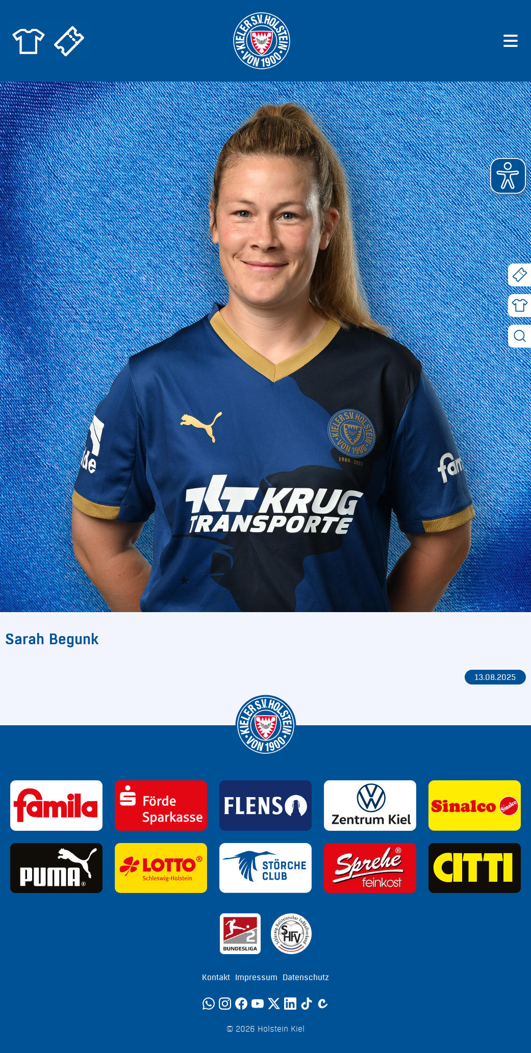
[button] (508, 176)
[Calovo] (323, 1003)
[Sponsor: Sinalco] (474, 805)
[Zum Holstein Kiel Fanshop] (28, 40)
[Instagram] (225, 1003)
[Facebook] (241, 1003)
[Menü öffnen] (510, 41)
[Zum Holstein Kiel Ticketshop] (69, 40)
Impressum (256, 977)
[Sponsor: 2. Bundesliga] (240, 933)
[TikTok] (306, 1003)
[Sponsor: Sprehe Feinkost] (370, 868)
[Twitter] (274, 1003)
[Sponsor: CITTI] (474, 868)
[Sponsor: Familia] (56, 805)
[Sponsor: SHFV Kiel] (291, 933)
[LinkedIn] (290, 1003)
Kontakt (216, 977)
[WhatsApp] (209, 1003)
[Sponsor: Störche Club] (265, 868)
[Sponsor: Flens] (265, 805)
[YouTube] (257, 1003)
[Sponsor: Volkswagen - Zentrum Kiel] (370, 805)
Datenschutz (306, 977)
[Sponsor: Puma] (56, 868)
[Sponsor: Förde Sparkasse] (161, 805)
